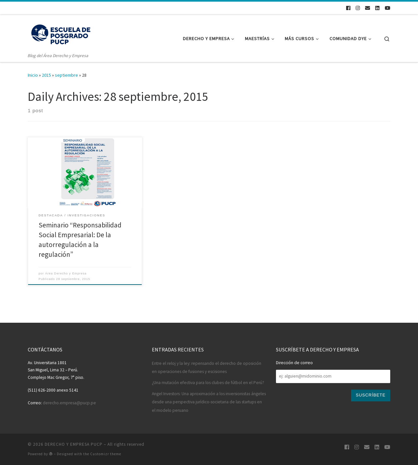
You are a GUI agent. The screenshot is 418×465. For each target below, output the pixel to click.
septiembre (66, 75)
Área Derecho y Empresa (66, 273)
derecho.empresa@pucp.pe (69, 403)
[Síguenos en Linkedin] (377, 8)
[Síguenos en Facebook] (348, 8)
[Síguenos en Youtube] (387, 8)
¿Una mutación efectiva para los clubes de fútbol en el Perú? (208, 382)
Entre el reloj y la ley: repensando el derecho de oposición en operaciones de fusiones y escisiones (206, 367)
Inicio (33, 75)
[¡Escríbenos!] (367, 8)
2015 (46, 75)
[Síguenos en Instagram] (358, 8)
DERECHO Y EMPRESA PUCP (74, 444)
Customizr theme (105, 454)
